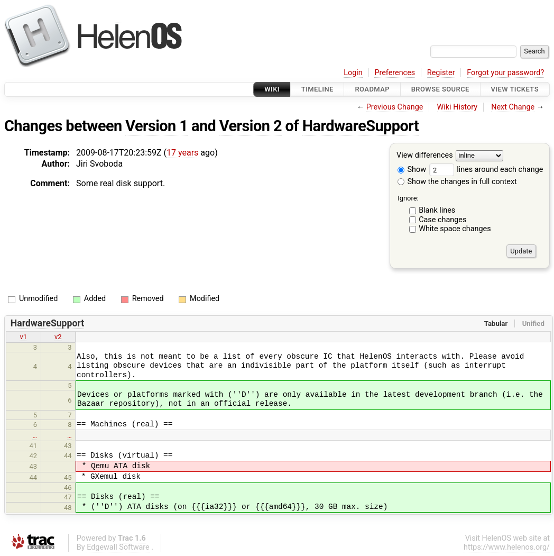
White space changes (455, 228)
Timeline (317, 89)
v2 (58, 337)
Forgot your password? (505, 72)
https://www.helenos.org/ (507, 547)
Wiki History (457, 107)
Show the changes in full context (457, 181)
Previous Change (394, 107)
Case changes (442, 219)
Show (412, 169)
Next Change (512, 107)
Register (441, 72)
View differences (424, 155)
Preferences (394, 72)
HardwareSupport (360, 126)
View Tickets (515, 89)
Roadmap (372, 89)
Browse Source (440, 89)
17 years (182, 153)
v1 (23, 337)
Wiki (272, 89)
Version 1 (156, 126)
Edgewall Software (118, 547)
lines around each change (486, 169)
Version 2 (250, 126)
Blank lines (437, 210)
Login (353, 72)
